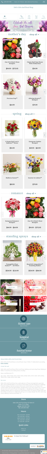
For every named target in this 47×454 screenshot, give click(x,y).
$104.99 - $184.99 (35, 271)
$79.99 (35, 184)
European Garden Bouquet (35, 142)
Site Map (33, 453)
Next (44, 55)
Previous (2, 55)
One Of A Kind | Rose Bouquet (12, 62)
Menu (4, 18)
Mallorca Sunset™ (12, 178)
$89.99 (12, 184)
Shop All (33, 34)
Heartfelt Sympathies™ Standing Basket (35, 264)
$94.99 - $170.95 (12, 68)
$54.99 (34, 68)
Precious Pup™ (12, 98)
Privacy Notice (13, 453)
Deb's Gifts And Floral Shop (23, 7)
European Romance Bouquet (12, 221)
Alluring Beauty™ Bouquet (35, 99)
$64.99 (12, 105)
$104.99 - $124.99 (12, 271)
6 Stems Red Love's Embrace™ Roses (12, 142)
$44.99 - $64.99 (12, 227)
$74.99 (35, 105)
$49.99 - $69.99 (35, 148)
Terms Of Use (5, 453)
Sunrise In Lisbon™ (35, 178)
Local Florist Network (24, 453)
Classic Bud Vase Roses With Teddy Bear (35, 62)
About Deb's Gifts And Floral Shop (11, 359)
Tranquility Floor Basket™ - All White (12, 264)
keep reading (4, 363)
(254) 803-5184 (7, 2)
